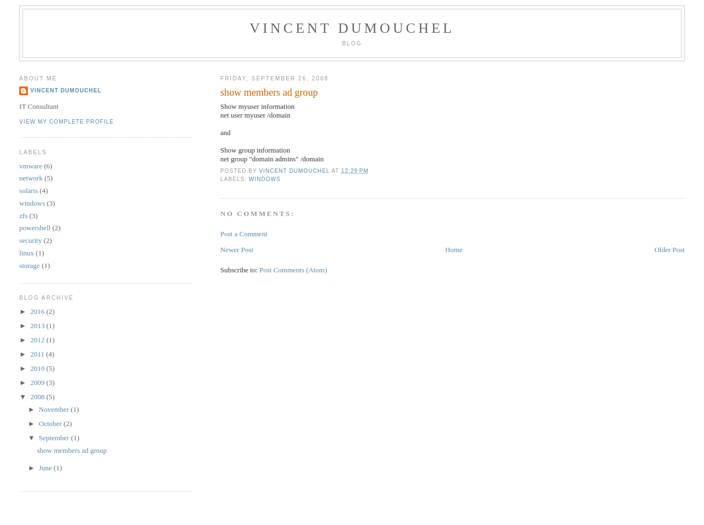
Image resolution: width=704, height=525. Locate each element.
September (55, 438)
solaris (28, 190)
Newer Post (236, 250)
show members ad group (72, 450)
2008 (38, 397)
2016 (38, 311)
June (46, 468)
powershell (34, 228)
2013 (38, 326)
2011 (38, 354)
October (51, 423)
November (55, 409)
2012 (38, 340)
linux (26, 253)
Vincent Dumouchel (352, 28)
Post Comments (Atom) (293, 270)
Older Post (669, 250)
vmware (30, 166)
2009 (38, 382)
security (30, 240)
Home (454, 250)
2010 (38, 368)
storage (29, 265)
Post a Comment (243, 234)
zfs (23, 216)
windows (265, 179)
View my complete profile (66, 122)
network (31, 178)
